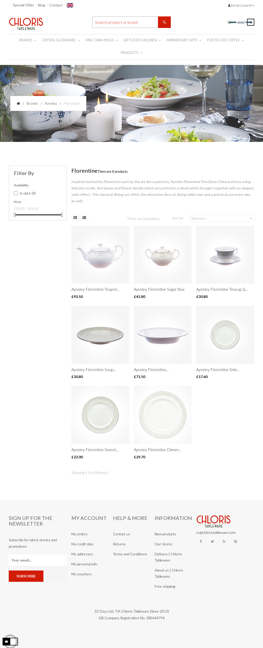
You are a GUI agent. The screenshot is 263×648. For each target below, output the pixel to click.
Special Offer (23, 5)
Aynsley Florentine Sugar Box (159, 289)
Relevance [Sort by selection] (222, 218)
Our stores (163, 544)
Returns (119, 544)
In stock (28, 193)
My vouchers (81, 574)
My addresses (82, 554)
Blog (41, 5)
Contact (56, 5)
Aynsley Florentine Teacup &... (222, 289)
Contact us (121, 534)
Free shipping (165, 586)
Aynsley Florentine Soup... (93, 369)
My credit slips (82, 544)
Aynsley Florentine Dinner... (157, 449)
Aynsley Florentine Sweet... (94, 449)
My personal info (84, 564)
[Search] (131, 22)
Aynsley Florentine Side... (217, 369)
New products (165, 534)
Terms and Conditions (130, 554)
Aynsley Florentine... (151, 369)
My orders (79, 534)
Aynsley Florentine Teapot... (95, 289)
